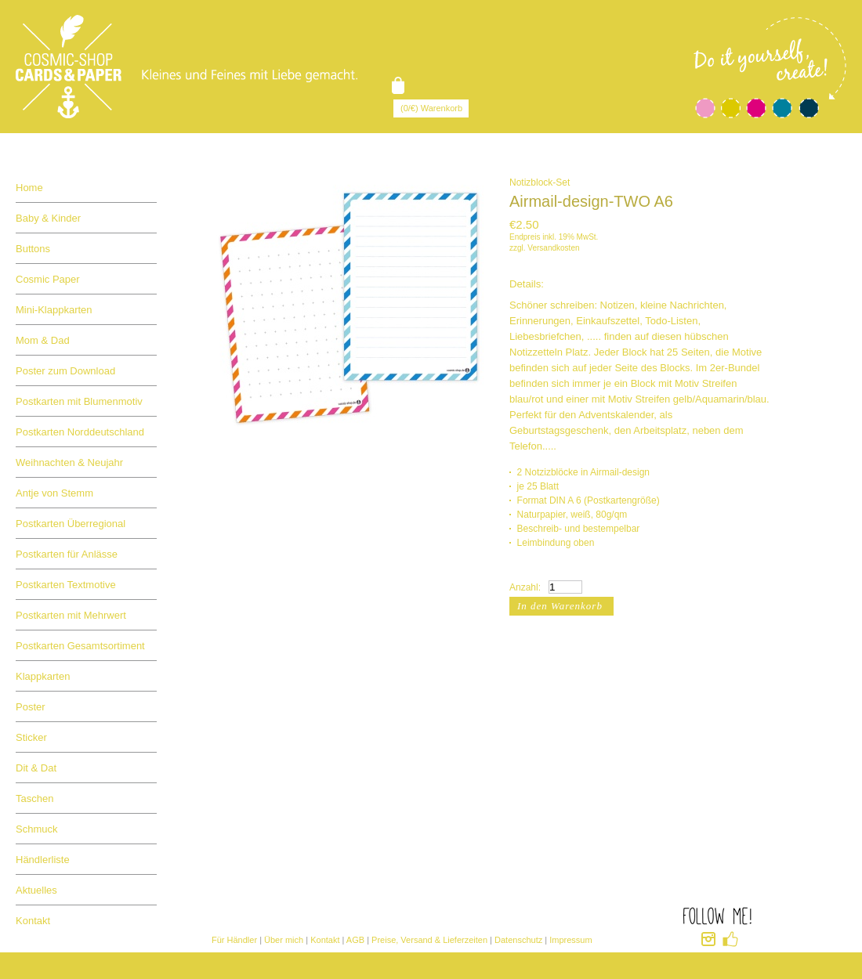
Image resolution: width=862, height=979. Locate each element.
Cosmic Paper (48, 279)
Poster (30, 707)
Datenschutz (518, 940)
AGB (355, 940)
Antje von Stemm (54, 493)
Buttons (33, 249)
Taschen (34, 798)
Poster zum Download (65, 371)
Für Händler (234, 940)
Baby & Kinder (48, 218)
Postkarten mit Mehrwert (71, 615)
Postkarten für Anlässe (67, 554)
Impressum (570, 940)
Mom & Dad (43, 340)
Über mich (283, 940)
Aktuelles (36, 890)
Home (29, 187)
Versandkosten (553, 248)
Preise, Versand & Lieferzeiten (429, 940)
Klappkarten (43, 676)
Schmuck (36, 829)
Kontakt (33, 921)
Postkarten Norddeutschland (80, 432)
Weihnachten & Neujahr (69, 462)
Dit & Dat (36, 768)
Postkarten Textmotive (66, 585)
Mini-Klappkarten (54, 310)
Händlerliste (43, 859)
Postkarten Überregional (70, 523)
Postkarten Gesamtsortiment (80, 646)
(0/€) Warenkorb (431, 108)
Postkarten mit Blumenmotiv (79, 401)
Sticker (31, 737)
